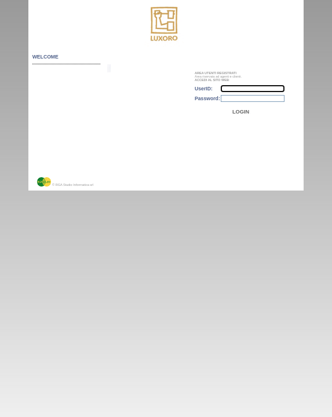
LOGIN (240, 112)
